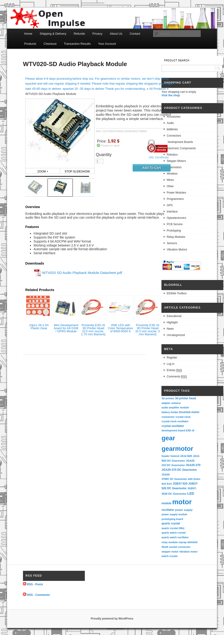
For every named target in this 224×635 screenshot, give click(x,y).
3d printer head (185, 398)
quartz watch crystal (173, 532)
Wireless (172, 173)
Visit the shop (170, 95)
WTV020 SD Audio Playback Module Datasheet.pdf (82, 273)
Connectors (174, 135)
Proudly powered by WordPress (112, 618)
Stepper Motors (176, 161)
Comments (177, 376)
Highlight (172, 322)
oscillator (167, 510)
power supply (184, 509)
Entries (174, 370)
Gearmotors (174, 167)
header (165, 456)
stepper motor (169, 551)
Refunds (79, 33)
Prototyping (174, 230)
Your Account (107, 43)
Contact (135, 33)
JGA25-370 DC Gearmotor (179, 469)
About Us (116, 33)
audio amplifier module (175, 407)
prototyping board (172, 519)
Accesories (173, 116)
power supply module (174, 514)
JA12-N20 (186, 456)
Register (172, 357)
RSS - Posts (35, 584)
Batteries (172, 129)
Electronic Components (181, 148)
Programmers (175, 199)
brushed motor (189, 412)
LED (190, 493)
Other (170, 186)
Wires (170, 180)
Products (30, 43)
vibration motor (188, 551)
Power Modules (176, 192)
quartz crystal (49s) (172, 528)
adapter (166, 403)
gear (168, 438)
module (166, 503)
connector (168, 416)
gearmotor (177, 448)
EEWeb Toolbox (177, 293)
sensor (192, 542)
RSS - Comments (38, 595)
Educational (174, 316)
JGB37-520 (180, 483)
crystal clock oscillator (174, 421)
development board (173, 430)
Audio (170, 123)
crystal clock (183, 416)
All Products (157, 88)
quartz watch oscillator (174, 537)
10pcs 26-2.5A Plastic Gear (39, 326)
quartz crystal (170, 523)
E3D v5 (190, 430)
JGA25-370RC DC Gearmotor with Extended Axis (180, 479)
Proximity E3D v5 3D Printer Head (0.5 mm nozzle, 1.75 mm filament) (93, 329)
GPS (169, 205)
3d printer (167, 398)
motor (182, 502)
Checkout (50, 43)
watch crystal (169, 556)
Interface (172, 211)
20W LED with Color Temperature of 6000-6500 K (120, 328)
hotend (175, 456)
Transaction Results (77, 43)
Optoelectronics (176, 218)
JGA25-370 (193, 465)
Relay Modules (176, 237)
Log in (170, 364)
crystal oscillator (172, 426)
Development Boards (180, 142)
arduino (176, 403)
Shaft (164, 546)
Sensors (172, 243)
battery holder (169, 412)
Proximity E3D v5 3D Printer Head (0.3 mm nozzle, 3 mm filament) (147, 329)
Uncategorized (176, 335)
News (170, 328)
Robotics (172, 154)
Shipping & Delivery (53, 33)
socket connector (179, 546)
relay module (169, 542)
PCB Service (175, 224)
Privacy (97, 33)
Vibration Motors (177, 249)
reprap (183, 542)
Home (28, 33)
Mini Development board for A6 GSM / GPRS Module (66, 328)
